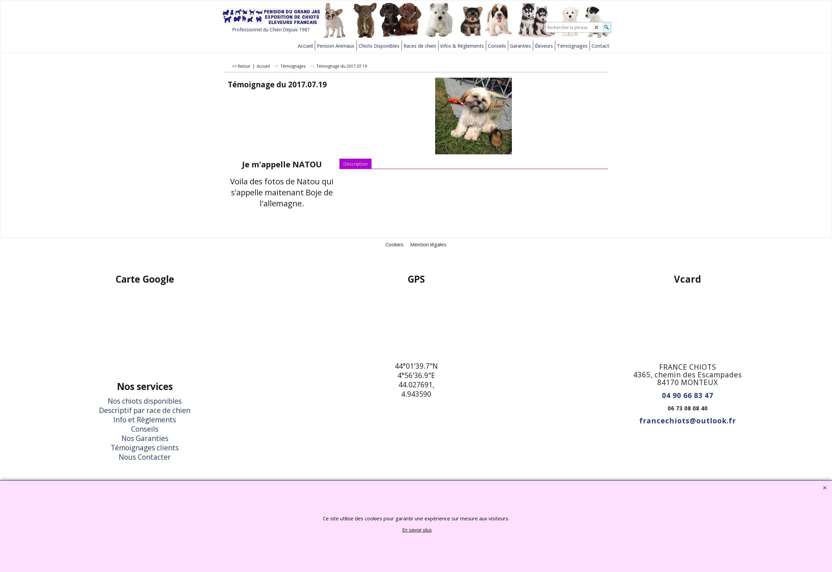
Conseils (144, 429)
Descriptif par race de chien (144, 410)
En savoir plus (417, 530)
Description (355, 164)
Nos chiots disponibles (145, 401)
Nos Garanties (144, 438)
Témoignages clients (145, 447)
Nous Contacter (145, 457)
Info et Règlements (144, 419)
